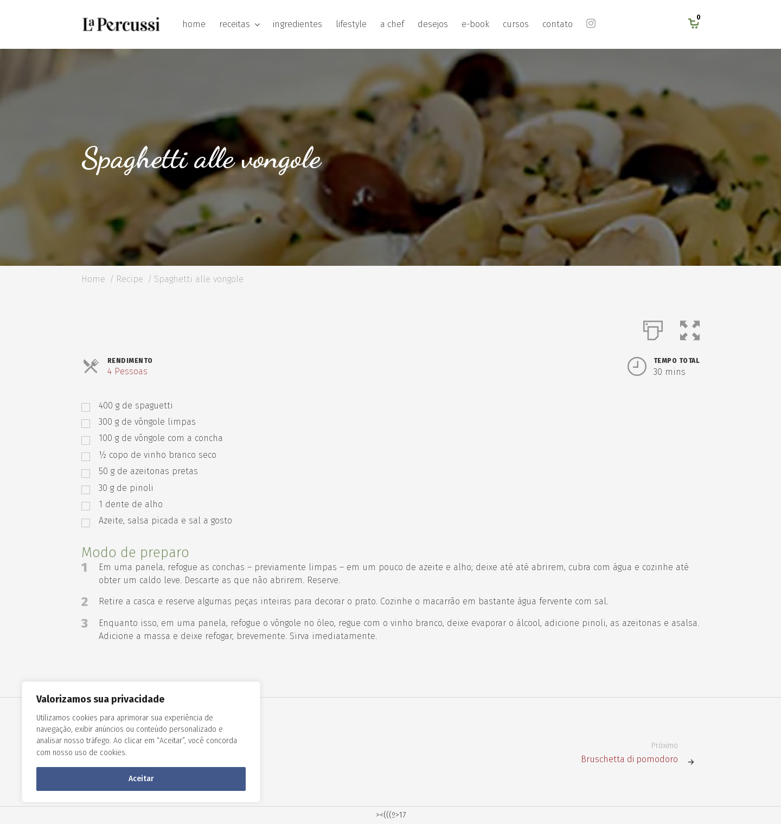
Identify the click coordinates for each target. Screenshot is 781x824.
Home (93, 279)
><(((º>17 (391, 815)
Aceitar (141, 778)
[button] (690, 328)
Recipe (129, 279)
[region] (141, 741)
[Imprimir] (653, 328)
